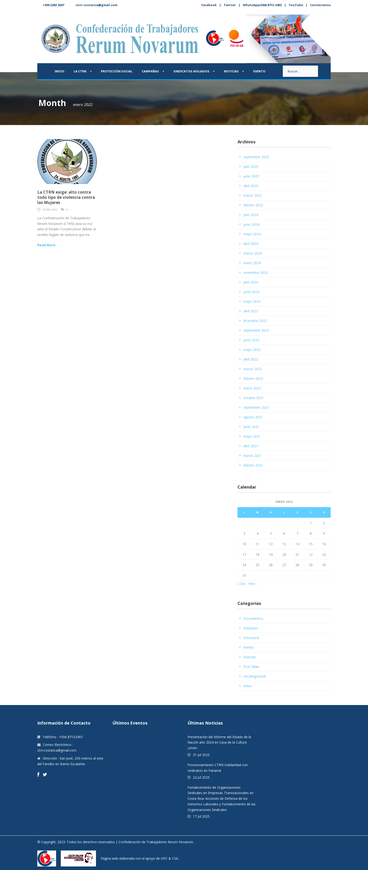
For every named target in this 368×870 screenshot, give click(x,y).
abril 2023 (250, 311)
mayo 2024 (252, 234)
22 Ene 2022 (49, 209)
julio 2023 (250, 282)
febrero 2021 (253, 465)
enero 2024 (252, 263)
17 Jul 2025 (201, 816)
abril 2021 (250, 446)
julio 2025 (250, 166)
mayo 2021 (252, 436)
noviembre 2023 (255, 272)
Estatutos (250, 628)
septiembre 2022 (256, 330)
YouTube (296, 5)
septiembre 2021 (256, 407)
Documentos (253, 618)
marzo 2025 (252, 195)
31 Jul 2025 (201, 754)
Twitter (230, 5)
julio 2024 (250, 214)
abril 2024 (250, 243)
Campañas (150, 71)
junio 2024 (251, 224)
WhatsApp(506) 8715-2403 (262, 5)
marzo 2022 (252, 369)
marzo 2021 (252, 455)
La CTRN (80, 71)
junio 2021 (251, 426)
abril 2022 (250, 359)
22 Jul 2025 (201, 777)
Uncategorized (254, 676)
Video (247, 686)
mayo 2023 (252, 301)
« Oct (241, 583)
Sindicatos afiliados (191, 71)
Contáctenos (320, 5)
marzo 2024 (252, 253)
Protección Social (116, 71)
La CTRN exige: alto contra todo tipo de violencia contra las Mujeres (66, 197)
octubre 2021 (253, 398)
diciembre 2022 (255, 320)
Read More (46, 245)
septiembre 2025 (256, 157)
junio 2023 (251, 292)
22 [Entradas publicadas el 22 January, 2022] (311, 554)
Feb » (252, 583)
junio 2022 (251, 340)
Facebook (209, 5)
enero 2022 (252, 388)
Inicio (59, 71)
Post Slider (251, 666)
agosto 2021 (253, 417)
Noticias (231, 71)
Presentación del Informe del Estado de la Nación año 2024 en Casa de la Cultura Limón (219, 742)
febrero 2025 (253, 205)
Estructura (251, 637)
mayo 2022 (252, 349)
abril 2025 (250, 186)
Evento (259, 71)
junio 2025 (251, 176)
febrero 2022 (253, 378)
